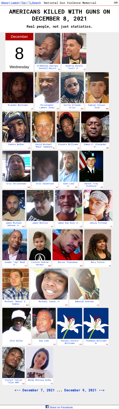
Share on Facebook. (60, 407)
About (5, 2)
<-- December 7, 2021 (34, 390)
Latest (15, 2)
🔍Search (34, 2)
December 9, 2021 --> (84, 390)
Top (23, 2)
